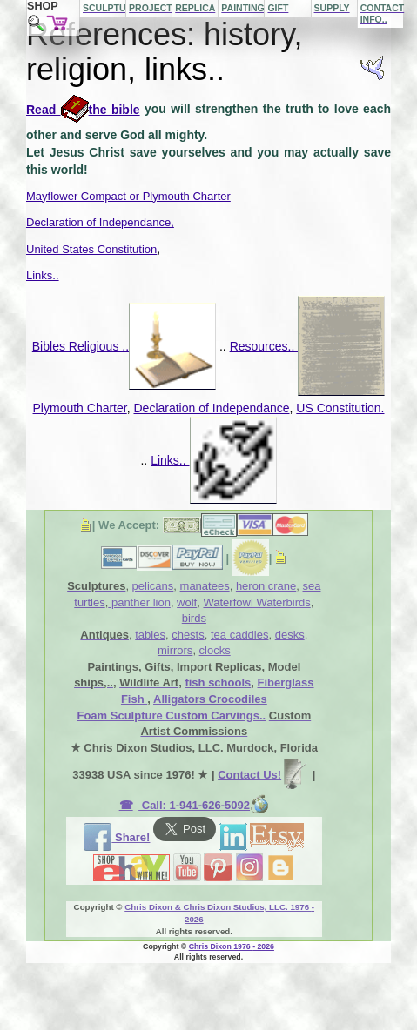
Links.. (42, 275)
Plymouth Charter (80, 408)
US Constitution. (340, 408)
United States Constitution (91, 249)
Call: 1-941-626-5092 (203, 805)
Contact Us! (263, 774)
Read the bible (83, 110)
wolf (187, 602)
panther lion (139, 602)
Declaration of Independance (211, 408)
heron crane (266, 585)
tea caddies (240, 634)
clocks (215, 650)
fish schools (218, 682)
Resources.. (308, 346)
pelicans (153, 585)
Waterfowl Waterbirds (256, 602)
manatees (205, 585)
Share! (117, 837)
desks (290, 634)
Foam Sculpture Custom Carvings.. (171, 715)
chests (188, 634)
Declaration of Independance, (100, 222)
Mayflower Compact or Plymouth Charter (128, 196)
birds (194, 618)
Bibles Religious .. (124, 346)
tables (150, 634)
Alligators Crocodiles (210, 699)
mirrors (175, 650)
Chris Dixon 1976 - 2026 (231, 946)
